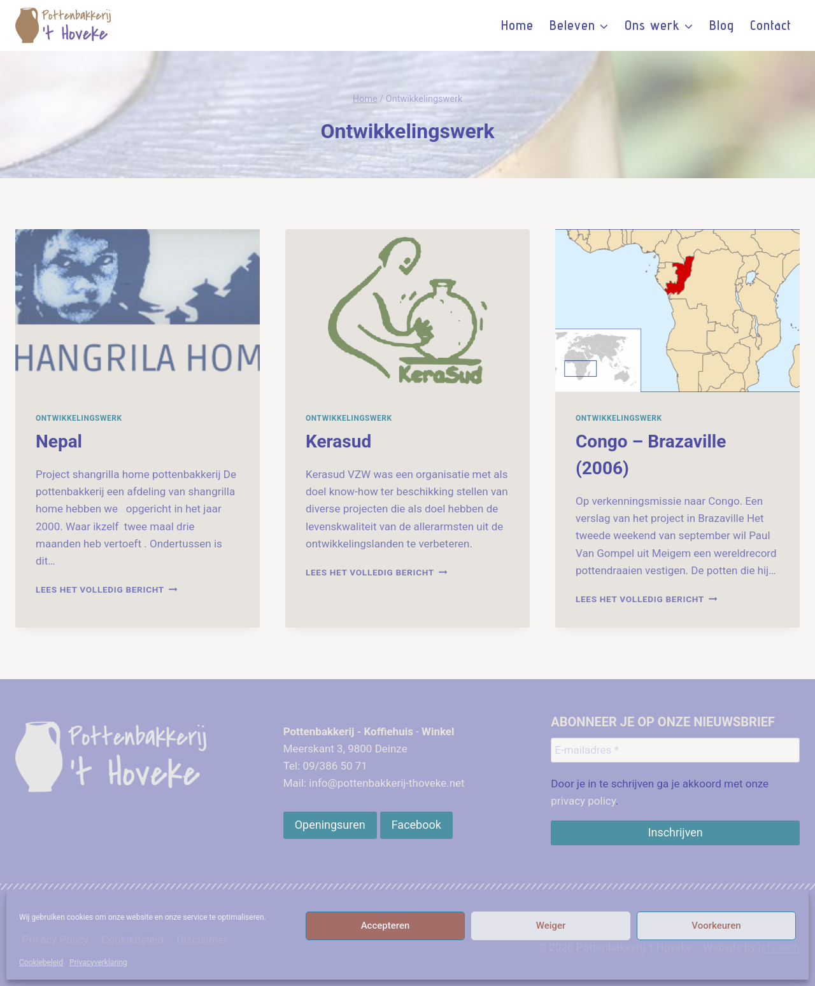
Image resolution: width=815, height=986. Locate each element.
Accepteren (385, 925)
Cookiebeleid (41, 962)
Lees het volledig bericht (106, 589)
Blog (721, 25)
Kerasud (338, 441)
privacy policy (583, 800)
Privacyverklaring (98, 962)
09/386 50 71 (334, 765)
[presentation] (137, 310)
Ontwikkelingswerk (79, 418)
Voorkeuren (716, 925)
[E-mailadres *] (675, 749)
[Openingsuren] (330, 824)
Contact (770, 25)
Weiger (551, 925)
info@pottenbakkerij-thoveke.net (386, 783)
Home (517, 25)
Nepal (59, 441)
